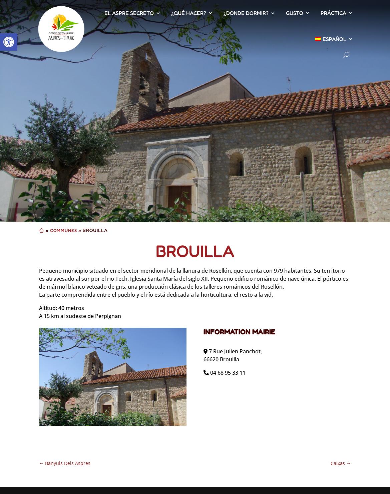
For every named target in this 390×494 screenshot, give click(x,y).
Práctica (333, 13)
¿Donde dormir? (246, 13)
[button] (8, 42)
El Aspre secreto (129, 13)
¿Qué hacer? (188, 13)
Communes (63, 230)
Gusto (294, 13)
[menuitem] (334, 39)
